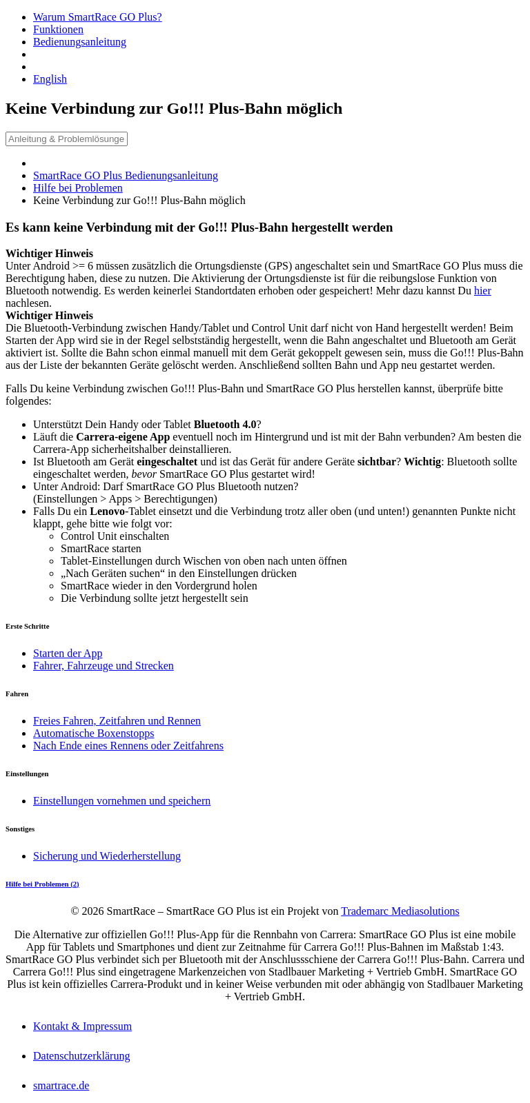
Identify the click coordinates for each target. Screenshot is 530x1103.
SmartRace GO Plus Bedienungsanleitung (125, 175)
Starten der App (67, 653)
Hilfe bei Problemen (78, 188)
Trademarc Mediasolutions (400, 911)
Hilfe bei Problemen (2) (42, 884)
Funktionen (58, 29)
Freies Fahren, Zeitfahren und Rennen (117, 721)
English (50, 79)
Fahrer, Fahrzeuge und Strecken (103, 665)
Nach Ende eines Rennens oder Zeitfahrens (128, 745)
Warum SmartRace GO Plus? (97, 17)
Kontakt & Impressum (82, 1026)
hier (482, 290)
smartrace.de (61, 1085)
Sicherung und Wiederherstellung (107, 856)
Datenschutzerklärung (81, 1056)
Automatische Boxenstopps (94, 733)
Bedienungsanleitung (79, 42)
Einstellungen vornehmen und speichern (121, 801)
